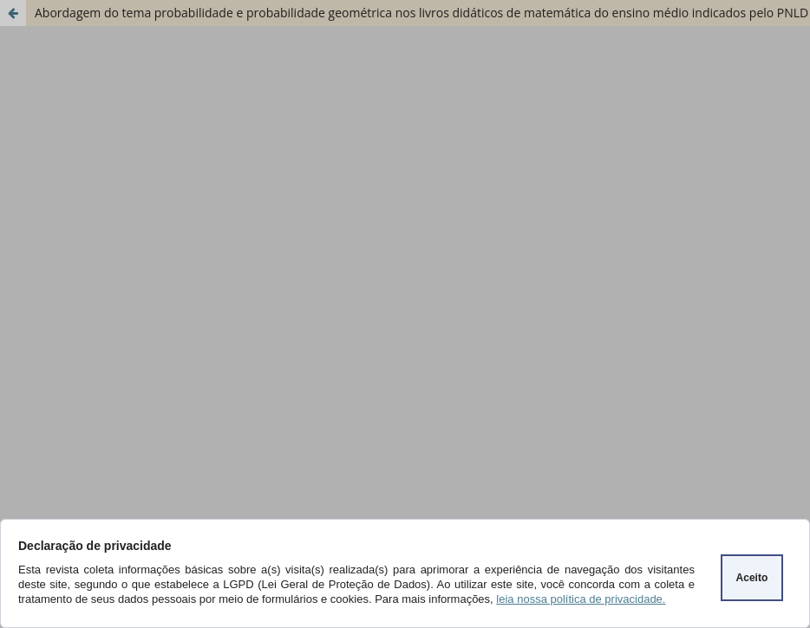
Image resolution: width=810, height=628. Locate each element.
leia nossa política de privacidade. (580, 598)
